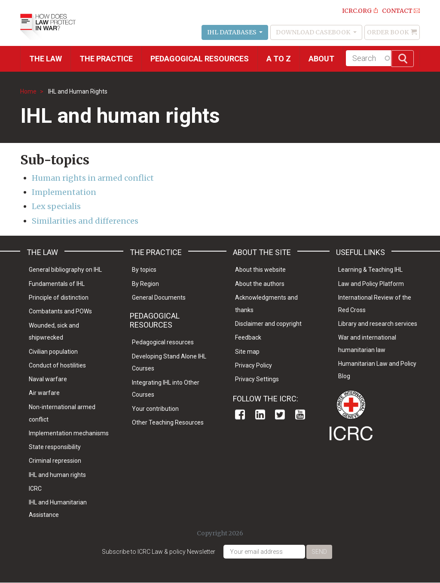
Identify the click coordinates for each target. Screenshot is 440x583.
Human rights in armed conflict (93, 178)
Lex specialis (56, 206)
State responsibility (55, 446)
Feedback (248, 337)
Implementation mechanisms (69, 433)
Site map (247, 351)
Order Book (388, 32)
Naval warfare (48, 379)
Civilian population (53, 351)
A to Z (278, 58)
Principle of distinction (59, 297)
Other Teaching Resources (168, 422)
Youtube (300, 414)
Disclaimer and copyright (268, 323)
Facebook (240, 414)
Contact (397, 11)
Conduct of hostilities (57, 365)
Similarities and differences (85, 221)
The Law (45, 58)
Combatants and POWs (60, 311)
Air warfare (44, 392)
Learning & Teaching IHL (370, 269)
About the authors (259, 283)
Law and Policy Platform (371, 283)
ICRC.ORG (357, 11)
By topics (144, 269)
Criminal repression (55, 460)
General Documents (159, 297)
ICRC (35, 488)
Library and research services (377, 323)
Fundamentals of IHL (57, 283)
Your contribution (155, 408)
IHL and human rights (57, 474)
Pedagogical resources (199, 58)
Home (28, 91)
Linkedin (260, 414)
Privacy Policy (253, 365)
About (321, 58)
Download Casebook (313, 32)
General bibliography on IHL (65, 269)
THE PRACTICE (106, 58)
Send (319, 551)
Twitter (280, 414)
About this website (260, 269)
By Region (145, 283)
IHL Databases (232, 32)
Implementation (64, 192)
